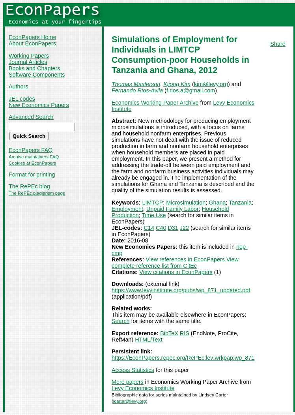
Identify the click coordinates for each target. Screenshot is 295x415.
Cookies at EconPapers (32, 163)
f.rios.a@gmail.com (190, 90)
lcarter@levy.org (129, 401)
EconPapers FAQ (30, 150)
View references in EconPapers (185, 259)
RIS (184, 333)
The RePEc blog (29, 186)
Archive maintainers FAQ (34, 156)
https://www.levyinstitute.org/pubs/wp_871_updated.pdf (181, 290)
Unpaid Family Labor (172, 209)
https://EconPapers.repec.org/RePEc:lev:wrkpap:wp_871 (183, 358)
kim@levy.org (211, 84)
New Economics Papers (39, 105)
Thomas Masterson (136, 84)
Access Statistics (133, 370)
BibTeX (169, 333)
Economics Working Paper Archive (155, 103)
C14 (149, 228)
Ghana (217, 202)
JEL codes (22, 99)
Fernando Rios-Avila (137, 90)
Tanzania (240, 202)
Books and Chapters (34, 68)
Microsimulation (185, 202)
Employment (127, 209)
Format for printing (32, 174)
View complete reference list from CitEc (175, 262)
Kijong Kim (176, 84)
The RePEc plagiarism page (37, 193)
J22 (184, 228)
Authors (18, 86)
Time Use (154, 215)
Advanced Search (31, 117)
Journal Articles (28, 62)
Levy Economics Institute (143, 388)
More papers (128, 382)
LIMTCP (152, 202)
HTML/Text (148, 339)
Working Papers (29, 56)
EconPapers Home (32, 37)
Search (121, 321)
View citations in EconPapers (175, 272)
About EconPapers (32, 43)
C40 (161, 228)
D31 (173, 228)
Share (277, 44)
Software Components (37, 74)
